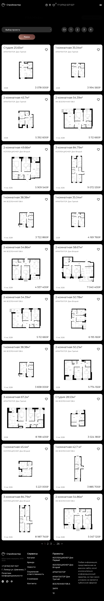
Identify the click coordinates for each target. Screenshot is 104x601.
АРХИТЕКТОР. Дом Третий (14, 52)
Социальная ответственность (35, 573)
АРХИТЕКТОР (59, 572)
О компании (32, 579)
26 (58, 543)
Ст (64, 29)
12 (54, 593)
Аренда (30, 562)
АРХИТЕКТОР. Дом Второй (66, 251)
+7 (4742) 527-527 (65, 5)
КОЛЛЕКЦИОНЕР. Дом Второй (16, 152)
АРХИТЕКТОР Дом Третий (61, 578)
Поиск (27, 37)
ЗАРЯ (55, 588)
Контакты (31, 583)
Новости (31, 567)
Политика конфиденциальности (12, 574)
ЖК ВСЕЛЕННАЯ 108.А (65, 102)
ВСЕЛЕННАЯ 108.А (61, 584)
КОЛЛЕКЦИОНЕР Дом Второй (63, 566)
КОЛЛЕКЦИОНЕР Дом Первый (63, 559)
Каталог (31, 558)
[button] (100, 5)
